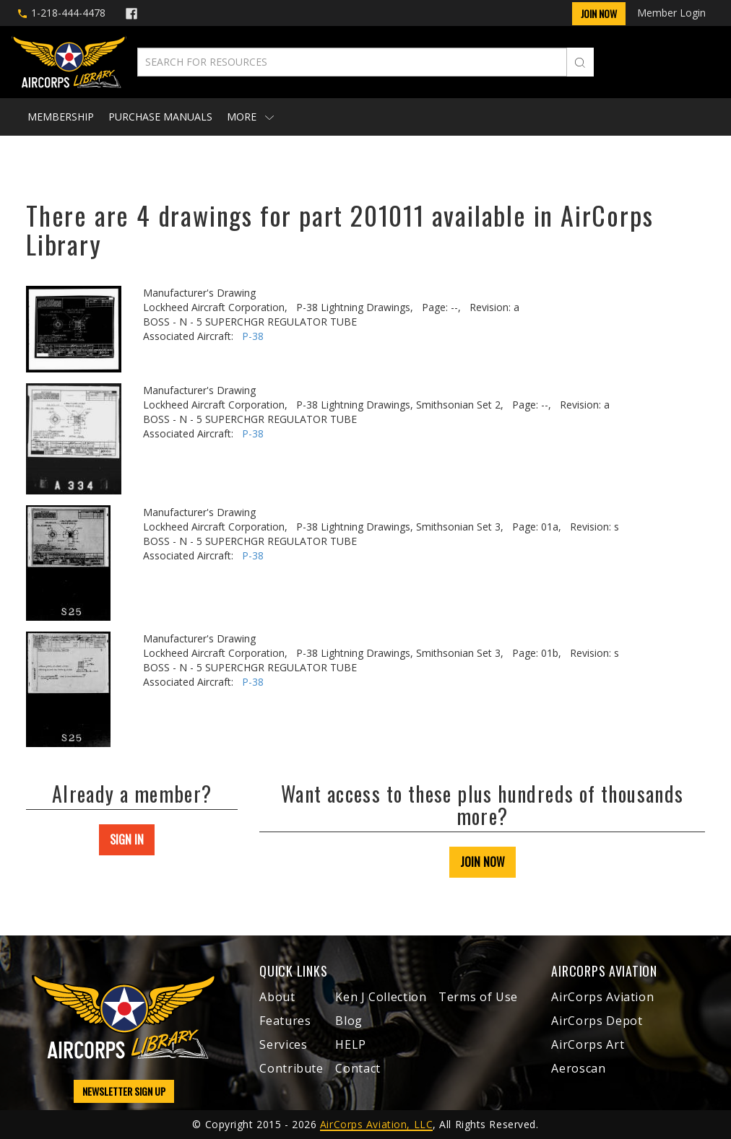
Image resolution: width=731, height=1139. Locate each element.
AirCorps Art (587, 1044)
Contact (357, 1068)
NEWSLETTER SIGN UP (123, 1091)
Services (283, 1044)
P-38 (253, 336)
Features (285, 1021)
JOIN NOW (482, 861)
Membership (60, 116)
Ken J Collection (380, 997)
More (250, 116)
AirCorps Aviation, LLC (376, 1124)
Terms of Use (478, 997)
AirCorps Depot (596, 1021)
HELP (350, 1044)
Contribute (291, 1068)
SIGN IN (127, 839)
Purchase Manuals (160, 116)
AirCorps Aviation (602, 997)
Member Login (671, 12)
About (277, 997)
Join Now (599, 13)
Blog (349, 1021)
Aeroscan (578, 1068)
